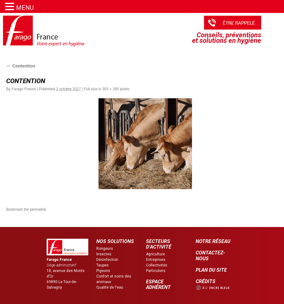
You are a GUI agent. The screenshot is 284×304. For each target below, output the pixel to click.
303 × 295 (110, 89)
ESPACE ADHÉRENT (158, 284)
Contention (20, 65)
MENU (25, 7)
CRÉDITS (205, 281)
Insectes (103, 254)
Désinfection (107, 259)
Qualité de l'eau (109, 287)
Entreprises (155, 259)
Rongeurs (104, 248)
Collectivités (156, 265)
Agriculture (155, 254)
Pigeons (103, 271)
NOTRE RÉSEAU (213, 241)
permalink (38, 209)
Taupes (102, 265)
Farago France (23, 89)
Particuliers (155, 271)
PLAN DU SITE (211, 270)
